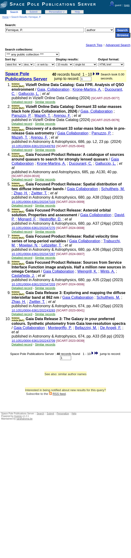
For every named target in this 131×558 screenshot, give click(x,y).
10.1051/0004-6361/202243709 (33, 340)
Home (5, 17)
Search (14, 12)
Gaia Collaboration (73, 133)
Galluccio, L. (29, 94)
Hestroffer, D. (50, 219)
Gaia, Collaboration (53, 89)
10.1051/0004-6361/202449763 (33, 146)
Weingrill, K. (87, 271)
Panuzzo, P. (21, 116)
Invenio (18, 416)
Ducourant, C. (80, 163)
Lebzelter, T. (51, 245)
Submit (34, 12)
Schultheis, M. (113, 189)
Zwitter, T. (39, 193)
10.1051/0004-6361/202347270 (33, 228)
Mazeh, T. (43, 116)
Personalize (55, 12)
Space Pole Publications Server (53, 4)
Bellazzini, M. (86, 328)
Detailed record (22, 102)
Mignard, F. (27, 219)
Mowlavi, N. (28, 245)
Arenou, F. (62, 116)
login (127, 5)
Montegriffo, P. (60, 328)
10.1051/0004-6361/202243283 (33, 310)
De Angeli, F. (110, 328)
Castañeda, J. (23, 276)
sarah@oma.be (24, 418)
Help (77, 12)
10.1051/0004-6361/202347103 (33, 202)
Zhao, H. (21, 193)
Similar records (45, 102)
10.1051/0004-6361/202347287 (33, 254)
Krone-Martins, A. (87, 89)
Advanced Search (118, 45)
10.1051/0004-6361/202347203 (33, 284)
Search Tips (94, 45)
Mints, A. (107, 271)
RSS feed (59, 394)
